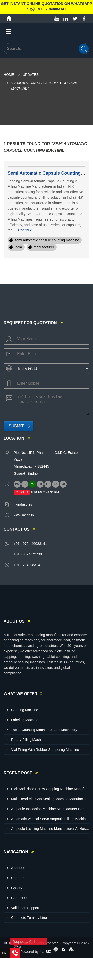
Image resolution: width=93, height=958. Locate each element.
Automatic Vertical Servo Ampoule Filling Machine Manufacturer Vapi (50, 819)
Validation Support (25, 908)
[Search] (84, 49)
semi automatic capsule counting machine (47, 240)
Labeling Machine (24, 720)
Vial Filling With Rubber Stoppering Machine (45, 750)
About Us (18, 868)
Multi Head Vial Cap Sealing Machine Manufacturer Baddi (50, 799)
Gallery (16, 888)
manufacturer (43, 247)
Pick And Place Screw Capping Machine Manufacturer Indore (50, 789)
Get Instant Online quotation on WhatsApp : (46, 7)
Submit (16, 426)
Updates (31, 75)
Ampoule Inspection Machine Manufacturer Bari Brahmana (50, 809)
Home (9, 75)
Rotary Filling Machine (28, 740)
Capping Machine (24, 710)
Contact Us (19, 898)
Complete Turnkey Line (29, 918)
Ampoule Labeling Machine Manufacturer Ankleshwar (50, 829)
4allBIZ (45, 952)
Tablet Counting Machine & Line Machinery (44, 730)
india (18, 247)
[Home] (9, 18)
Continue (25, 230)
